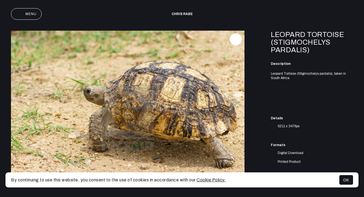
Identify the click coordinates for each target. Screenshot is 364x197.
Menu (26, 14)
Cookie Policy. (211, 180)
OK (346, 180)
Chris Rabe (182, 14)
